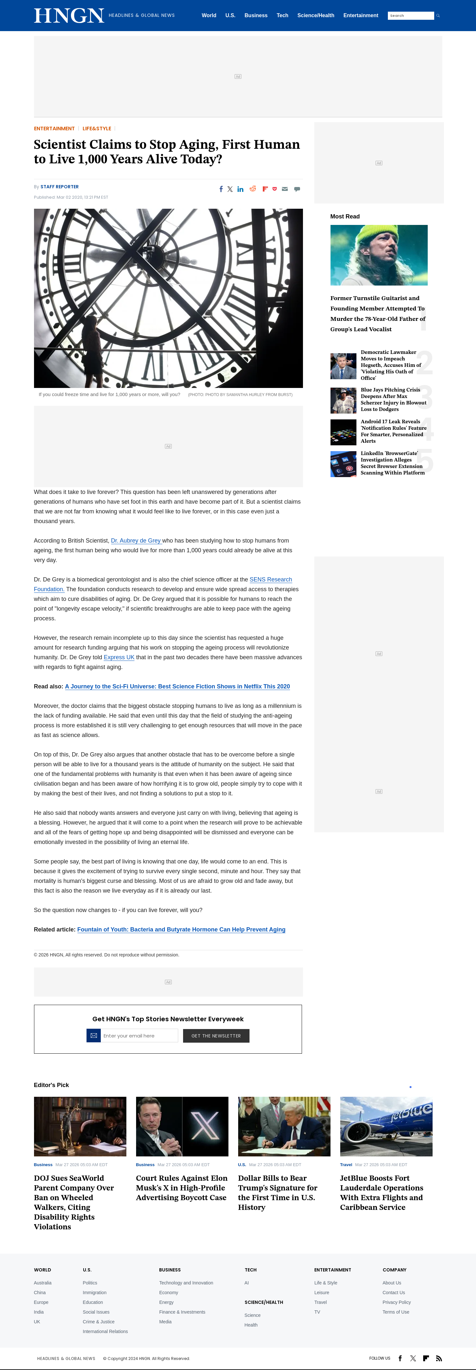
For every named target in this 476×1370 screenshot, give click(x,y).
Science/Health (315, 15)
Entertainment (360, 15)
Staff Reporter (60, 186)
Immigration (95, 1292)
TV (317, 1312)
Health (251, 1325)
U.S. (231, 15)
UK (37, 1321)
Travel (346, 1164)
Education (93, 1302)
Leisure (321, 1292)
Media (165, 1321)
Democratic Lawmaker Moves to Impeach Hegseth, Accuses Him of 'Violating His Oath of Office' (391, 365)
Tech (282, 15)
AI (247, 1282)
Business (256, 15)
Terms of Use (396, 1312)
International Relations (105, 1331)
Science (253, 1315)
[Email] (284, 189)
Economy (168, 1292)
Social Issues (96, 1312)
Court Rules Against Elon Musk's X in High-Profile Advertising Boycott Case (182, 1188)
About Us (392, 1282)
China (40, 1292)
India (39, 1312)
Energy (166, 1302)
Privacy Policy (397, 1302)
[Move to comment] (297, 189)
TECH (251, 1270)
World (209, 15)
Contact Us (394, 1292)
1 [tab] (411, 1087)
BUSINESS (170, 1270)
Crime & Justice (99, 1321)
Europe (41, 1302)
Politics (90, 1282)
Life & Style (325, 1282)
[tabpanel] (85, 1166)
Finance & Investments (182, 1312)
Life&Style (97, 128)
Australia (43, 1282)
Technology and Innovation (186, 1282)
